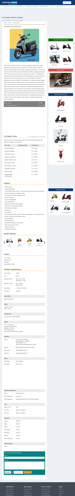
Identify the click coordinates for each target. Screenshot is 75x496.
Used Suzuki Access (10, 493)
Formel (9, 246)
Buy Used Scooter (19, 6)
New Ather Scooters (46, 489)
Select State (67, 2)
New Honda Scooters (28, 493)
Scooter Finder (59, 6)
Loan (52, 6)
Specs (9, 23)
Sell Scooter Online (7, 6)
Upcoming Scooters (28, 489)
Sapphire (19, 246)
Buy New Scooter (44, 6)
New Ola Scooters (45, 493)
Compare (40, 103)
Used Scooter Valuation (31, 6)
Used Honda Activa (10, 489)
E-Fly (29, 245)
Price (5, 23)
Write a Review (42, 105)
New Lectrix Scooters (46, 491)
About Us (61, 489)
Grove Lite (39, 245)
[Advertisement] (37, 12)
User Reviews (16, 23)
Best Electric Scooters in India (61, 81)
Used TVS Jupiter (9, 491)
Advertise (61, 493)
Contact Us (61, 491)
